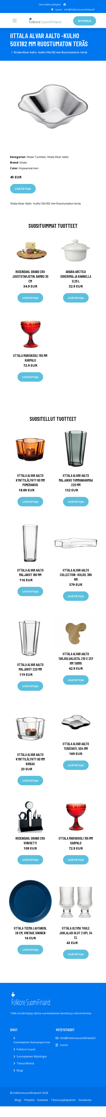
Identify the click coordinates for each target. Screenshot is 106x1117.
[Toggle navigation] (14, 20)
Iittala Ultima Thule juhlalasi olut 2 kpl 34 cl (75, 932)
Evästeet (42, 1100)
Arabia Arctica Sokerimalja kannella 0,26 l (75, 276)
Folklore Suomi (26, 1049)
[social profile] (64, 4)
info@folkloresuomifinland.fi (79, 9)
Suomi (58, 9)
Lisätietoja (23, 188)
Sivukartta (84, 1100)
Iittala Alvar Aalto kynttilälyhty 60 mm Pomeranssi (30, 480)
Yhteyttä (29, 1100)
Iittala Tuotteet (36, 157)
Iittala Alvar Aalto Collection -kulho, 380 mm (76, 574)
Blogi (20, 1070)
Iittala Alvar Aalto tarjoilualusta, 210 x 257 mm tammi (75, 658)
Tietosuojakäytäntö (63, 1100)
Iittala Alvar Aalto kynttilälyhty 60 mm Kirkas (30, 759)
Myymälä (84, 20)
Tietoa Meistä (25, 1063)
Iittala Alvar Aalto (58, 157)
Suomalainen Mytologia (32, 1056)
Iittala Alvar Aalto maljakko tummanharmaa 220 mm (76, 480)
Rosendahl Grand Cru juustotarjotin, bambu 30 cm (30, 276)
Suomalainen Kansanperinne (31, 1042)
